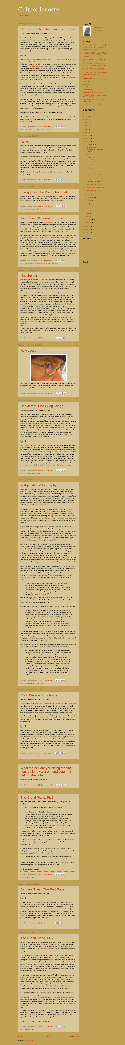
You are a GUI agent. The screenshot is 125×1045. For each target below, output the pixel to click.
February (89, 219)
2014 (87, 123)
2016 (87, 116)
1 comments (48, 179)
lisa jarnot (39, 473)
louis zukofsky (29, 209)
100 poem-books (30, 129)
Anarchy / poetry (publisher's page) (93, 52)
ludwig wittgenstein (37, 683)
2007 (87, 226)
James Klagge (27, 491)
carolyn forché (40, 129)
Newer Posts (23, 1036)
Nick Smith (70, 511)
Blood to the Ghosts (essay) (91, 104)
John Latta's (47, 948)
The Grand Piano (66, 942)
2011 (87, 132)
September (90, 197)
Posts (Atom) (30, 1040)
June (88, 207)
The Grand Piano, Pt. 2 (37, 938)
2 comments (48, 126)
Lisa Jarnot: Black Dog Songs (41, 406)
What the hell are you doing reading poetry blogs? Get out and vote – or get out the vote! (46, 771)
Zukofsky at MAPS (88, 97)
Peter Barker (45, 505)
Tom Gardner (58, 531)
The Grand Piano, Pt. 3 (37, 797)
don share (48, 129)
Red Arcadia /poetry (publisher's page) (94, 45)
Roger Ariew (54, 516)
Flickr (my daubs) (88, 89)
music (56, 263)
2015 (87, 120)
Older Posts (74, 1036)
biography (28, 683)
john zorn (40, 263)
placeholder (28, 275)
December (90, 144)
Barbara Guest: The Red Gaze (42, 889)
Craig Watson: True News (38, 695)
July (88, 204)
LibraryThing (86, 87)
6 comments (48, 393)
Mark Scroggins (98, 27)
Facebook (86, 81)
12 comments (49, 338)
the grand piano (29, 877)
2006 (87, 229)
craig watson (39, 756)
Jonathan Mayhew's (48, 222)
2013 (87, 126)
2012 (87, 129)
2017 (87, 113)
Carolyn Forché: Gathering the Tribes (47, 29)
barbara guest (40, 926)
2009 (87, 138)
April (88, 213)
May (88, 210)
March (89, 216)
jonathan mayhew (49, 263)
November (90, 147)
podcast (41, 112)
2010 (87, 135)
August (89, 200)
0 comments (48, 206)
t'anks (24, 141)
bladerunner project (31, 263)
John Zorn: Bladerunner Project (43, 218)
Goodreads (86, 84)
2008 (87, 141)
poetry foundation (39, 209)
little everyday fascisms (37, 66)
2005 (87, 232)
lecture (41, 196)
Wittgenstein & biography (38, 485)
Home (48, 1036)
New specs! (28, 350)
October (89, 194)
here (26, 253)
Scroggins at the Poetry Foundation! (46, 192)
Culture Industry (39, 9)
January (89, 222)
